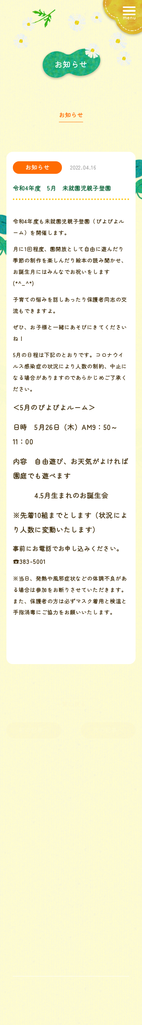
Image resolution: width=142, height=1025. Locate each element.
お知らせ (71, 116)
